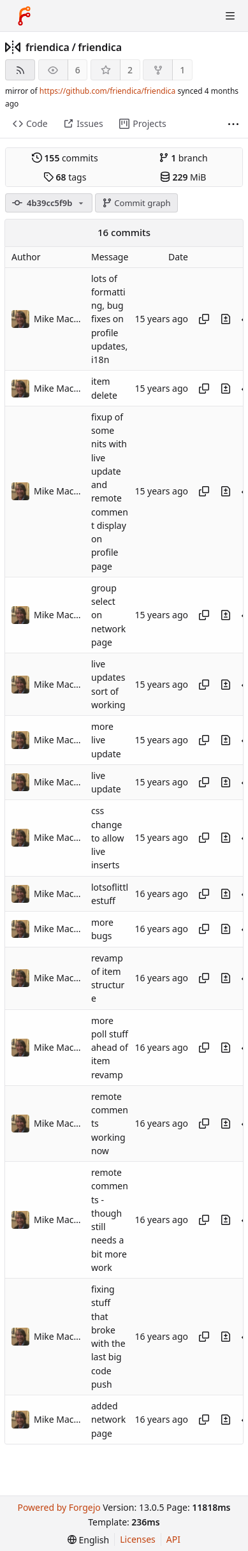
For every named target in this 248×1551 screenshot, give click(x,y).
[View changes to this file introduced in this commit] (225, 319)
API (173, 1539)
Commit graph (136, 203)
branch (183, 158)
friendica (47, 47)
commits (65, 158)
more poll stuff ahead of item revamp (109, 1047)
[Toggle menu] (230, 15)
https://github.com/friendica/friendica (107, 90)
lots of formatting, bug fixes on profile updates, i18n (109, 319)
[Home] (24, 15)
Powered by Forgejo (58, 1507)
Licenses (138, 1539)
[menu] (88, 1540)
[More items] (233, 124)
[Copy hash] (204, 319)
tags (64, 177)
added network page (108, 1419)
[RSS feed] (20, 69)
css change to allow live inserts (107, 838)
